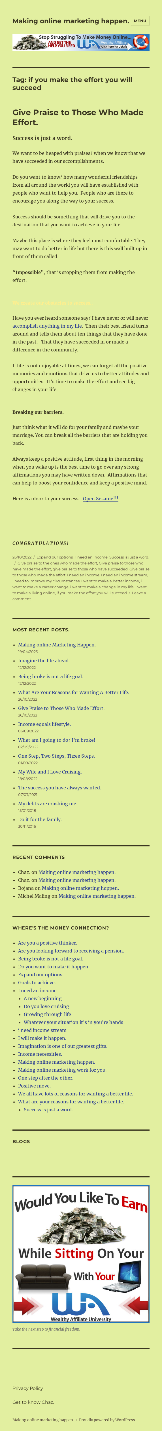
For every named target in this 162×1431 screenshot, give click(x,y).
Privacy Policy (27, 1388)
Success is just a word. (129, 557)
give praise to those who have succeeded (90, 569)
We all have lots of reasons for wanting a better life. (75, 1094)
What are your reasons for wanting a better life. (71, 1102)
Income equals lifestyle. (44, 724)
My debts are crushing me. (47, 803)
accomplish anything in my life (47, 326)
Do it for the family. (40, 819)
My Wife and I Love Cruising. (50, 772)
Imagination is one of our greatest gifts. (62, 1046)
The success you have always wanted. (59, 788)
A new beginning (43, 998)
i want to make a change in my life (102, 587)
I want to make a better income (110, 581)
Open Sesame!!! (100, 498)
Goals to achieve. (37, 982)
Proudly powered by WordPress (107, 1420)
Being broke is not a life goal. (50, 676)
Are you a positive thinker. (47, 943)
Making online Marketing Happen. (57, 645)
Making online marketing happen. (70, 21)
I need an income (91, 557)
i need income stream (42, 1030)
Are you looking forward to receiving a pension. (71, 951)
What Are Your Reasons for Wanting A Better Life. (73, 692)
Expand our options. (55, 557)
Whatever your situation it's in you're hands (73, 1022)
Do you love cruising (46, 1006)
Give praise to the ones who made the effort (57, 563)
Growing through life (47, 1014)
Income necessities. (40, 1054)
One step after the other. (45, 1078)
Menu (140, 20)
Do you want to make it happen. (53, 967)
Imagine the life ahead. (44, 660)
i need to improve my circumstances (46, 581)
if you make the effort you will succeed (92, 593)
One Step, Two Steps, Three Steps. (56, 756)
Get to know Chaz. (33, 1402)
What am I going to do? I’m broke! (56, 740)
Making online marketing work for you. (62, 1070)
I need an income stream (124, 575)
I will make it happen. (42, 1038)
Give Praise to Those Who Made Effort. (61, 708)
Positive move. (34, 1086)
